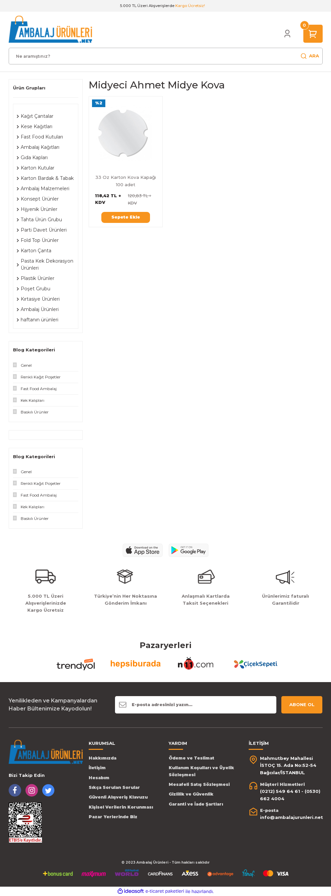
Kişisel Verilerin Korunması (121, 807)
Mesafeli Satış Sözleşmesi (199, 784)
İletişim (97, 767)
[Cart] (313, 33)
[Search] (166, 56)
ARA (309, 56)
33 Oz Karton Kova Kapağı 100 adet (125, 181)
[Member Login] (287, 33)
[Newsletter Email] (195, 704)
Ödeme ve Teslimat (191, 758)
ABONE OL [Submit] (302, 704)
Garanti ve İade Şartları (196, 804)
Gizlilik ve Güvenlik (191, 794)
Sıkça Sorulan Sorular (114, 787)
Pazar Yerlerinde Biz (113, 816)
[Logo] (50, 29)
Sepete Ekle (125, 217)
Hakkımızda (102, 758)
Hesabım (99, 777)
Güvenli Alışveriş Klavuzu (118, 797)
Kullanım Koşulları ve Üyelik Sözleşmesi (201, 771)
